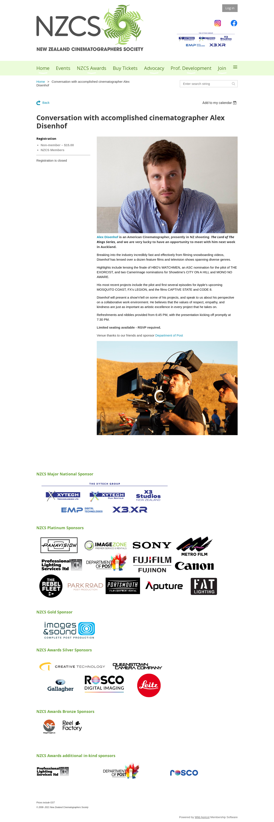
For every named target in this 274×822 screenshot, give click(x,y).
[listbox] (220, 102)
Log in (229, 8)
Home (40, 81)
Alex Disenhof (107, 237)
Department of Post (169, 335)
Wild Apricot (202, 817)
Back (45, 102)
